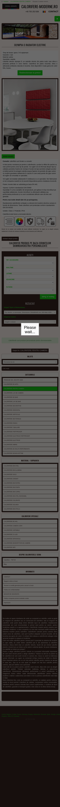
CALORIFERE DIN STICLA (12, 443)
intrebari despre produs (10, 174)
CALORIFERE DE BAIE (11, 332)
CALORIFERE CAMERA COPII (13, 459)
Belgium (9, 646)
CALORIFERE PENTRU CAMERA (20, 1)
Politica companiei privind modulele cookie (16, 530)
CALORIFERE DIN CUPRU (12, 426)
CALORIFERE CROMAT (11, 413)
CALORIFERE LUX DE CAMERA (13, 327)
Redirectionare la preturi (30, 77)
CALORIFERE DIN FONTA (12, 421)
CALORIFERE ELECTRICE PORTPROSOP (17, 371)
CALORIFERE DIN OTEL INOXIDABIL (15, 430)
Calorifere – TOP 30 (10, 492)
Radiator (5, 1)
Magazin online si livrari (11, 513)
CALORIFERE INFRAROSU (12, 472)
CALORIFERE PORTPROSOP (13, 366)
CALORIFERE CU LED (11, 468)
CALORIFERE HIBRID (10, 379)
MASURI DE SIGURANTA (11, 526)
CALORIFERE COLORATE (12, 434)
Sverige (53, 646)
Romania (43, 646)
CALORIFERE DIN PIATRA (12, 417)
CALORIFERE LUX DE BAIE (12, 336)
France (19, 646)
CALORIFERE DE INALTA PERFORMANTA (17, 383)
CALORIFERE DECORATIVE (12, 340)
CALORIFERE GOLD (10, 408)
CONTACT (53, 16)
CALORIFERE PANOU (10, 358)
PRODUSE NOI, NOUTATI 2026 (13, 314)
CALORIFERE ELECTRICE (12, 375)
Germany (24, 646)
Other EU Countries (13, 648)
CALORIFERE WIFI (9, 481)
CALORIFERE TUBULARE (12, 362)
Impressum (7, 535)
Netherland (37, 646)
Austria (4, 646)
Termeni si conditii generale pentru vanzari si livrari (19, 517)
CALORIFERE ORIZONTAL (12, 345)
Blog (5, 497)
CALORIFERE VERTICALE (12, 349)
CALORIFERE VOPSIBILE (12, 463)
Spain (48, 646)
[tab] (8, 100)
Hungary (30, 646)
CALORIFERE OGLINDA (11, 438)
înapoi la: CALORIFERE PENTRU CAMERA (30, 286)
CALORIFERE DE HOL (11, 455)
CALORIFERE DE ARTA (11, 319)
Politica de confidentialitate (12, 522)
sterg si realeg (48, 235)
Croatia (14, 646)
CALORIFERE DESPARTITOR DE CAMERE (17, 476)
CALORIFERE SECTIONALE (12, 353)
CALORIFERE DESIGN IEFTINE (13, 388)
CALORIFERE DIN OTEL (11, 400)
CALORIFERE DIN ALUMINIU (13, 404)
